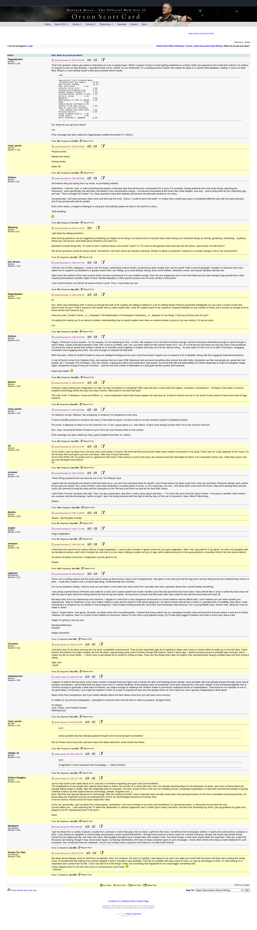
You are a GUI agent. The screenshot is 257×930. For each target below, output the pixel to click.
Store (144, 24)
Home (48, 24)
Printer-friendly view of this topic (22, 901)
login (190, 34)
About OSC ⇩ (61, 24)
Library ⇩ (77, 24)
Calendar (121, 24)
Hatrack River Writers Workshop (170, 46)
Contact (134, 24)
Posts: (55, 152)
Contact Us (114, 912)
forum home (209, 34)
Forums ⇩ (90, 24)
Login (30, 46)
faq (202, 34)
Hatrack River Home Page (135, 912)
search (196, 34)
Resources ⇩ (106, 24)
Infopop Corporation (133, 925)
